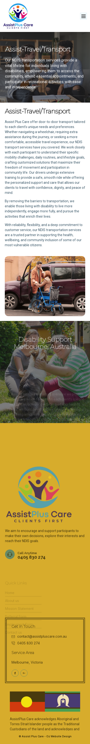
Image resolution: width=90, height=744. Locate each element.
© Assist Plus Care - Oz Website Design (45, 736)
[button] (83, 16)
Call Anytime (27, 574)
